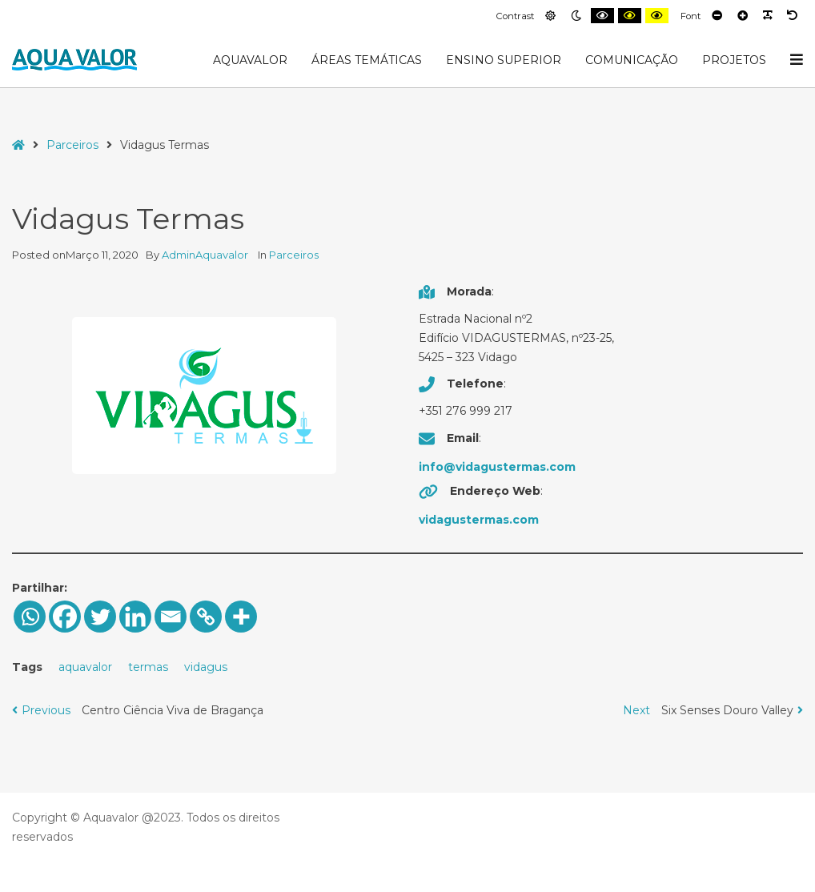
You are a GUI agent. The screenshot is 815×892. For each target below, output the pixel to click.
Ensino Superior (503, 60)
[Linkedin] (135, 617)
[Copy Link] (206, 617)
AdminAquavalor (206, 254)
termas (148, 667)
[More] (241, 617)
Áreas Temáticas (366, 60)
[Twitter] (100, 617)
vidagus (205, 667)
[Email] (171, 617)
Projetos (734, 60)
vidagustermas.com (479, 519)
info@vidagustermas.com (497, 467)
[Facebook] (65, 617)
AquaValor (250, 60)
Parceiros (72, 145)
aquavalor (85, 667)
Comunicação (631, 60)
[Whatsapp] (30, 617)
